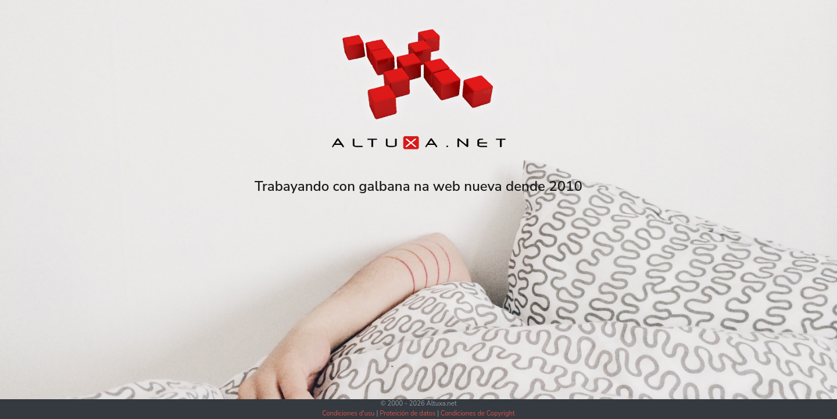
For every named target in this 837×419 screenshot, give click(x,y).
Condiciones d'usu (348, 413)
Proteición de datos (407, 413)
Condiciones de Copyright (478, 413)
